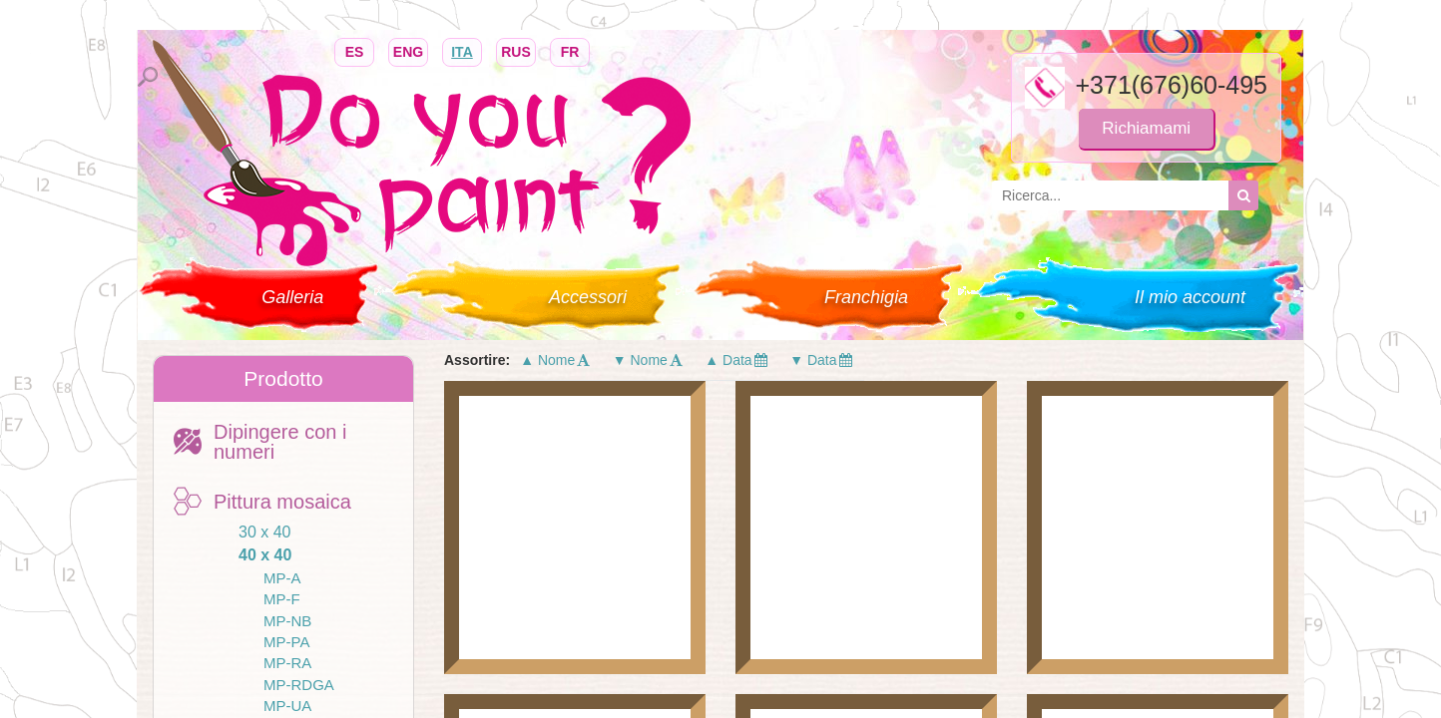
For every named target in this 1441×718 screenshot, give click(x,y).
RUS (516, 50)
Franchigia (866, 297)
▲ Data (737, 360)
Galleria (292, 297)
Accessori (588, 297)
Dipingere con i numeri (280, 442)
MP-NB (287, 620)
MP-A (282, 577)
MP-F (281, 598)
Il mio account (1190, 297)
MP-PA (286, 641)
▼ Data (821, 360)
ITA (462, 50)
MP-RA (287, 662)
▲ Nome (556, 360)
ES (354, 50)
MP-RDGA (298, 684)
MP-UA (287, 705)
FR (570, 50)
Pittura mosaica (282, 502)
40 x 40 (265, 554)
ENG (408, 50)
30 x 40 (264, 532)
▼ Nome (649, 360)
